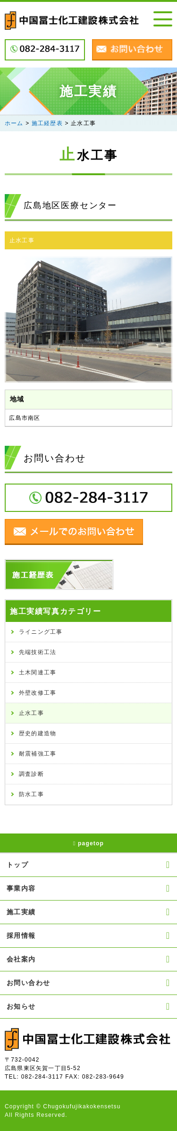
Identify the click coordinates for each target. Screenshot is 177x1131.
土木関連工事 (37, 672)
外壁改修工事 (37, 692)
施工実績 (88, 912)
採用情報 (88, 935)
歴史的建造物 (37, 733)
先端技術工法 (37, 652)
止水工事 (21, 240)
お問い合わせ (88, 982)
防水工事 (31, 794)
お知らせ (88, 1006)
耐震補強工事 (37, 753)
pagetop (88, 843)
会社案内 (88, 959)
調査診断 (31, 774)
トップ (88, 864)
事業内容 (88, 888)
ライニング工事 (40, 632)
